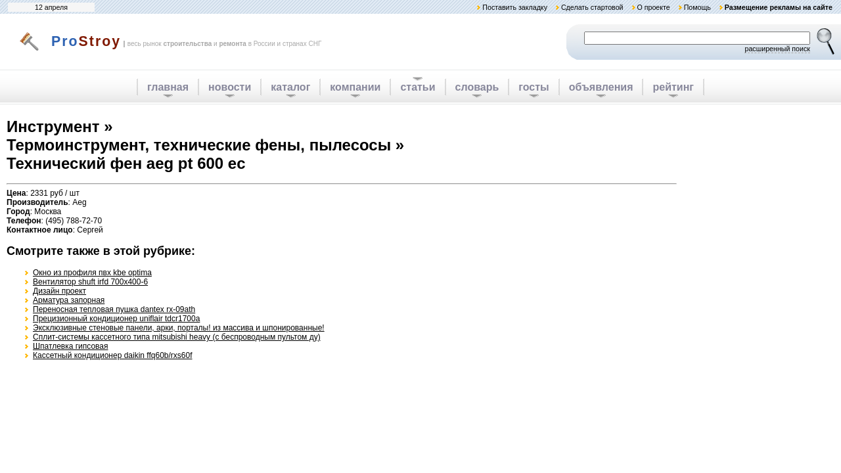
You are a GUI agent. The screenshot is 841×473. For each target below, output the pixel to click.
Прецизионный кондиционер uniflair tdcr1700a (116, 318)
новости (229, 87)
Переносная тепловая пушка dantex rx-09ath (114, 309)
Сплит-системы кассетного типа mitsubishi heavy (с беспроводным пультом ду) (177, 337)
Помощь (697, 7)
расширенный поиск (777, 49)
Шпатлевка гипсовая (70, 346)
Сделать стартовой (592, 7)
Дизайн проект (59, 291)
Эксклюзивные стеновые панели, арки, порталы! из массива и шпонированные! (179, 327)
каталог (290, 87)
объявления (601, 87)
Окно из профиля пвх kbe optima (92, 272)
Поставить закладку (514, 7)
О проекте (653, 7)
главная (168, 87)
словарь (477, 87)
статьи (417, 87)
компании (355, 87)
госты (533, 87)
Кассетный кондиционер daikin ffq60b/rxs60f (113, 355)
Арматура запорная (68, 300)
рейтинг (673, 87)
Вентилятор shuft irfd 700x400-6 (90, 281)
